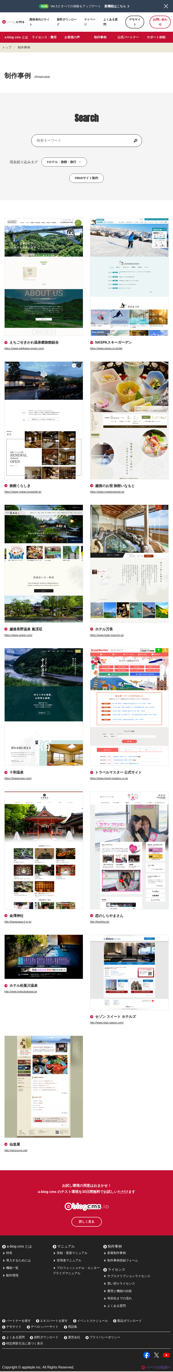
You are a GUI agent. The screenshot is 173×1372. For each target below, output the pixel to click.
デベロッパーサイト (42, 1327)
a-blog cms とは (16, 37)
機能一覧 (10, 1268)
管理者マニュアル (67, 1261)
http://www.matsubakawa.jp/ (20, 991)
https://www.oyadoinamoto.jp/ (107, 491)
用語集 (70, 1327)
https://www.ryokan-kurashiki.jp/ (22, 491)
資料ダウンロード (67, 22)
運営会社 (72, 1338)
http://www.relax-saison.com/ (107, 1022)
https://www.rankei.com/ (18, 635)
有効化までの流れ (117, 1299)
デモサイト (134, 22)
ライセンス (114, 1270)
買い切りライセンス (119, 1284)
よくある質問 (110, 22)
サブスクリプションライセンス (126, 1276)
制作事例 (100, 37)
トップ (6, 47)
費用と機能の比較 (117, 1291)
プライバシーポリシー (103, 1338)
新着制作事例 (114, 1253)
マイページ (89, 22)
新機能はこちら (115, 6)
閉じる (165, 6)
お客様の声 (72, 37)
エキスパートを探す (52, 1321)
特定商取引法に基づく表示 (22, 1344)
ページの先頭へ (156, 1368)
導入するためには (16, 1261)
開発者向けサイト (39, 22)
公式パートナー (128, 37)
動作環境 (10, 1276)
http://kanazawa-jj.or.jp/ (17, 921)
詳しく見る (86, 1222)
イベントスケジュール (90, 1321)
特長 (7, 1253)
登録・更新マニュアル (70, 1253)
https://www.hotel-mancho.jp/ (107, 635)
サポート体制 (156, 37)
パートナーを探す (16, 1321)
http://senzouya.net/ (15, 1150)
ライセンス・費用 (44, 37)
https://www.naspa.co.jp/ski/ (106, 348)
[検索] (135, 141)
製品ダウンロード (127, 1321)
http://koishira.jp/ (99, 921)
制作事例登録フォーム (120, 1261)
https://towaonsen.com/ (17, 778)
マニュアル (64, 1247)
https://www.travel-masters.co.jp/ (109, 778)
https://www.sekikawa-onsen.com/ (24, 348)
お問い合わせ (160, 22)
